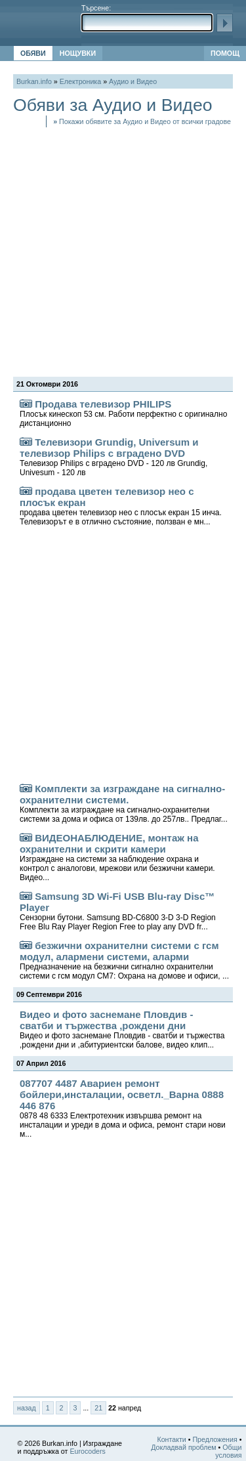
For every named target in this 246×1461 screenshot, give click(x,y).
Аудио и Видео (133, 81)
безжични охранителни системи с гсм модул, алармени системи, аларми (124, 960)
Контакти (171, 1439)
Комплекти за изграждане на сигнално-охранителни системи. (124, 803)
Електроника (80, 81)
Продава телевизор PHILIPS (123, 413)
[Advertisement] (123, 250)
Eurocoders (88, 1451)
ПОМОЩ (225, 53)
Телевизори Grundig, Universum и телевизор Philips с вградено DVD (113, 456)
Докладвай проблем (183, 1447)
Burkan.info (34, 81)
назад (26, 1408)
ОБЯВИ (33, 53)
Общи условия (228, 1451)
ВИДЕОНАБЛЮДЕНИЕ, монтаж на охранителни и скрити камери (117, 857)
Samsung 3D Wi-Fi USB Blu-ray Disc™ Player (118, 911)
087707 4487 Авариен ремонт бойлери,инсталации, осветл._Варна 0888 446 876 (123, 1108)
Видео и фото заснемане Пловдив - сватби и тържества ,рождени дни (122, 1029)
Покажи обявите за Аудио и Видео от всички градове (142, 121)
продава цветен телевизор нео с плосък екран (121, 506)
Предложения (214, 1439)
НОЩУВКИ (78, 53)
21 (98, 1408)
